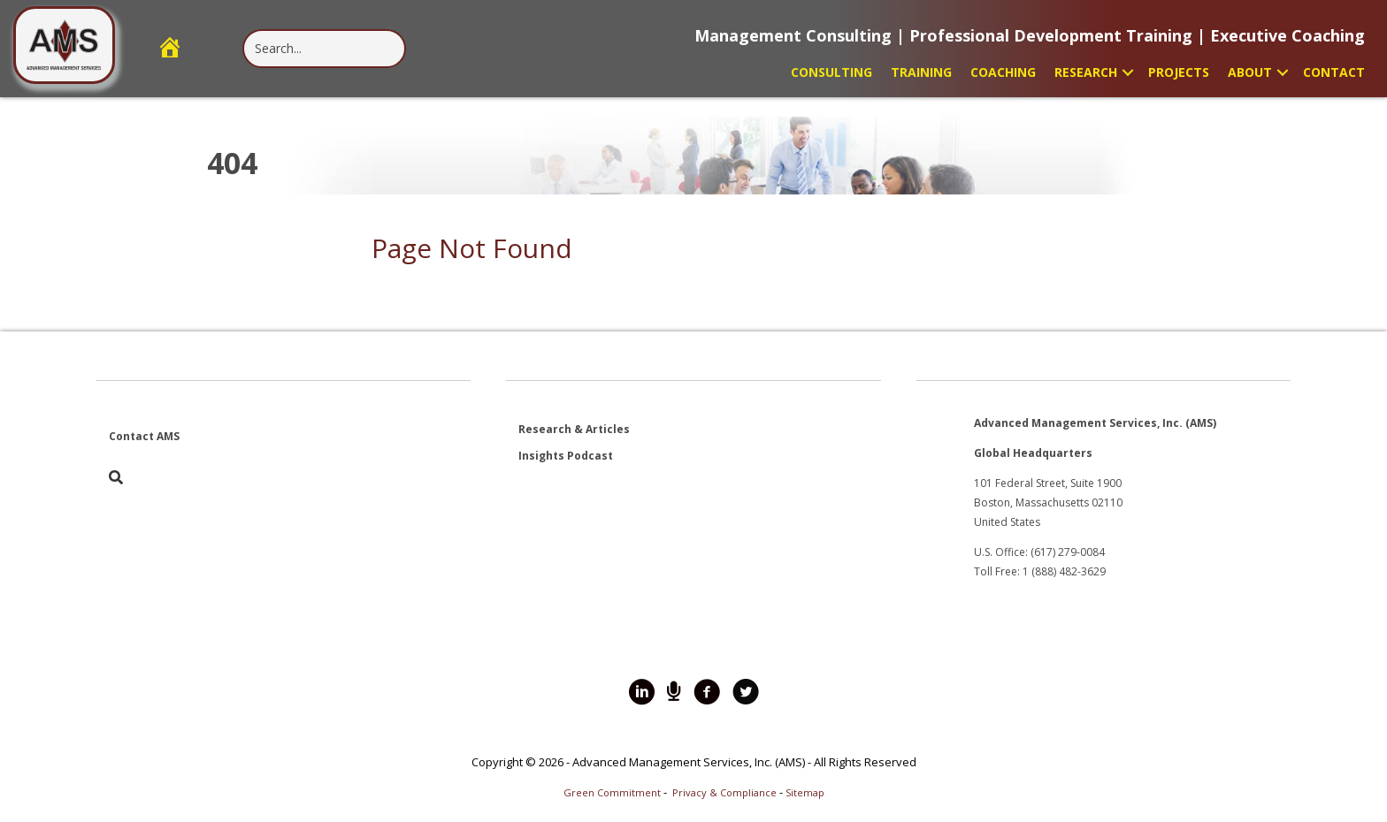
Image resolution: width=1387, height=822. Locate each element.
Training (921, 72)
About (1250, 72)
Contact (1334, 72)
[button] (1127, 72)
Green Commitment (612, 792)
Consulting (831, 72)
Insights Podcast (565, 455)
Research (1085, 72)
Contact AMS (144, 436)
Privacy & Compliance (724, 792)
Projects (1178, 72)
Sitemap (804, 792)
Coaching (1003, 72)
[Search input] (324, 48)
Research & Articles (574, 429)
